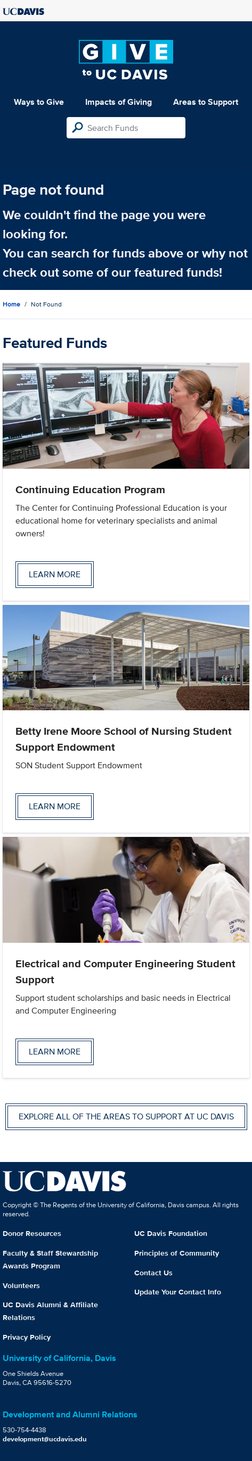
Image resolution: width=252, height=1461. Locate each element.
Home (11, 304)
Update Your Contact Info (177, 1291)
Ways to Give (39, 102)
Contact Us (153, 1272)
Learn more (54, 574)
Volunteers (21, 1285)
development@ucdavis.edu (45, 1439)
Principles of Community (176, 1253)
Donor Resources (32, 1233)
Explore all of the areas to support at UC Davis (126, 1116)
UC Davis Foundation (170, 1233)
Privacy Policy (27, 1337)
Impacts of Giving (118, 102)
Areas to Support (205, 102)
